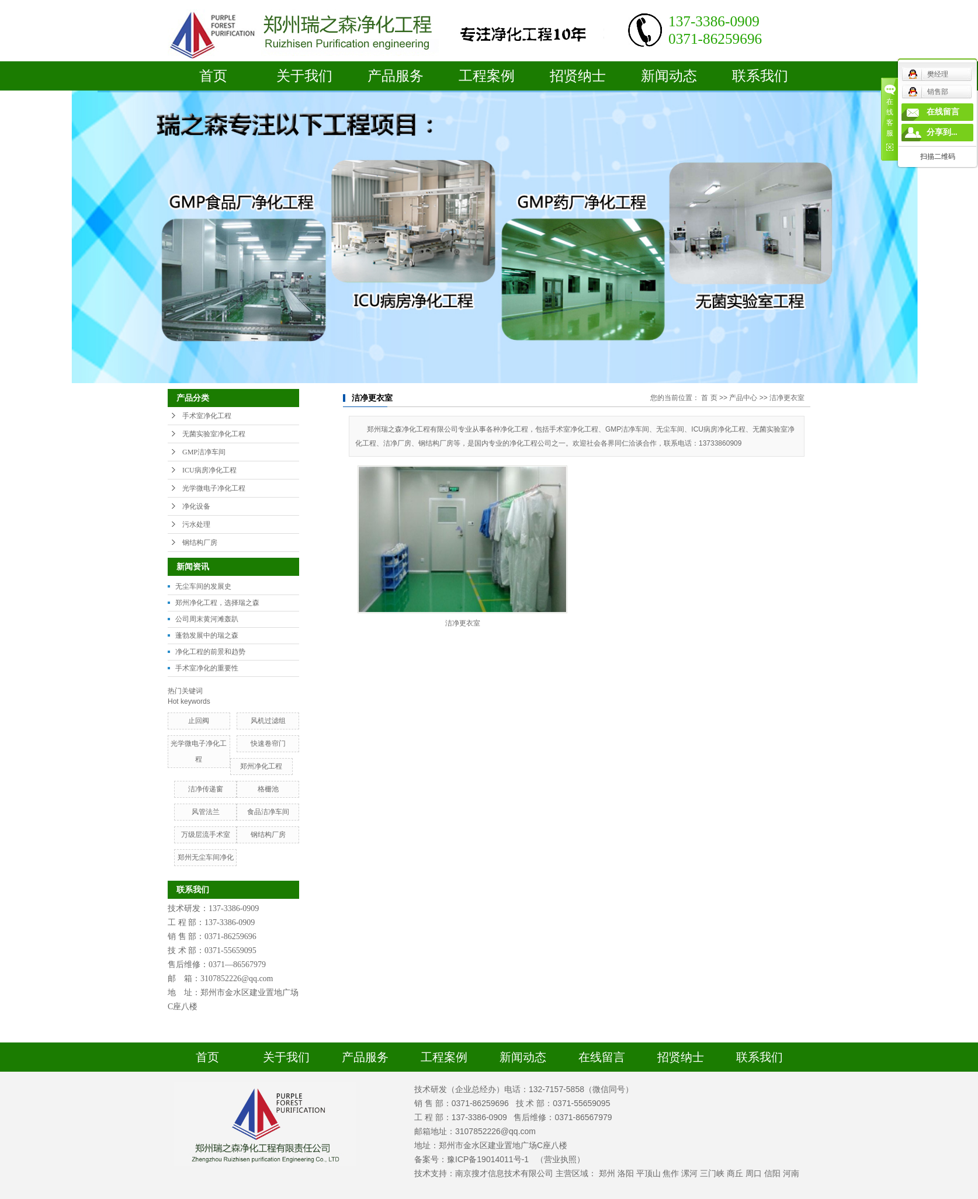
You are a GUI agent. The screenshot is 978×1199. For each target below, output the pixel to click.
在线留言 (601, 1057)
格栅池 (268, 789)
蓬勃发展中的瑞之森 (206, 635)
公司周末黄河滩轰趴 (206, 619)
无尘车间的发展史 (203, 586)
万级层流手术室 (205, 834)
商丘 (735, 1173)
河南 (791, 1173)
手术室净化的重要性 (206, 668)
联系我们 (760, 76)
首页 (213, 76)
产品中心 (743, 398)
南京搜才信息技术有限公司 (504, 1173)
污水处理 (196, 524)
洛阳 (626, 1173)
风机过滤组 (268, 721)
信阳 (772, 1173)
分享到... (942, 132)
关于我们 (304, 76)
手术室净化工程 (206, 416)
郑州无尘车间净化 (206, 857)
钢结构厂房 (199, 542)
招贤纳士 (578, 76)
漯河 (689, 1173)
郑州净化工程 (261, 766)
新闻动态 (669, 76)
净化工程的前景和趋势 (210, 652)
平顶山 (648, 1173)
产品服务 (395, 76)
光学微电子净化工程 (213, 488)
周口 (753, 1173)
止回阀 (198, 721)
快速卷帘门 (268, 743)
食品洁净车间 (268, 812)
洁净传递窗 (205, 789)
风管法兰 (206, 812)
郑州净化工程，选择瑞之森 (217, 603)
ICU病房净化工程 (209, 470)
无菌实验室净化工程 (213, 434)
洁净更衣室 (786, 398)
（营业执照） (560, 1159)
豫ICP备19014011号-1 (488, 1159)
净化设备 (196, 506)
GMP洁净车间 (204, 452)
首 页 (709, 398)
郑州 (607, 1173)
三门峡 (712, 1173)
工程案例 (487, 76)
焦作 (671, 1173)
